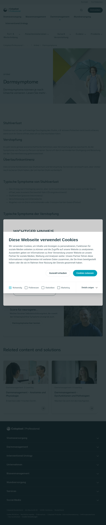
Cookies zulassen (85, 273)
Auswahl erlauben (58, 273)
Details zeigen (88, 287)
